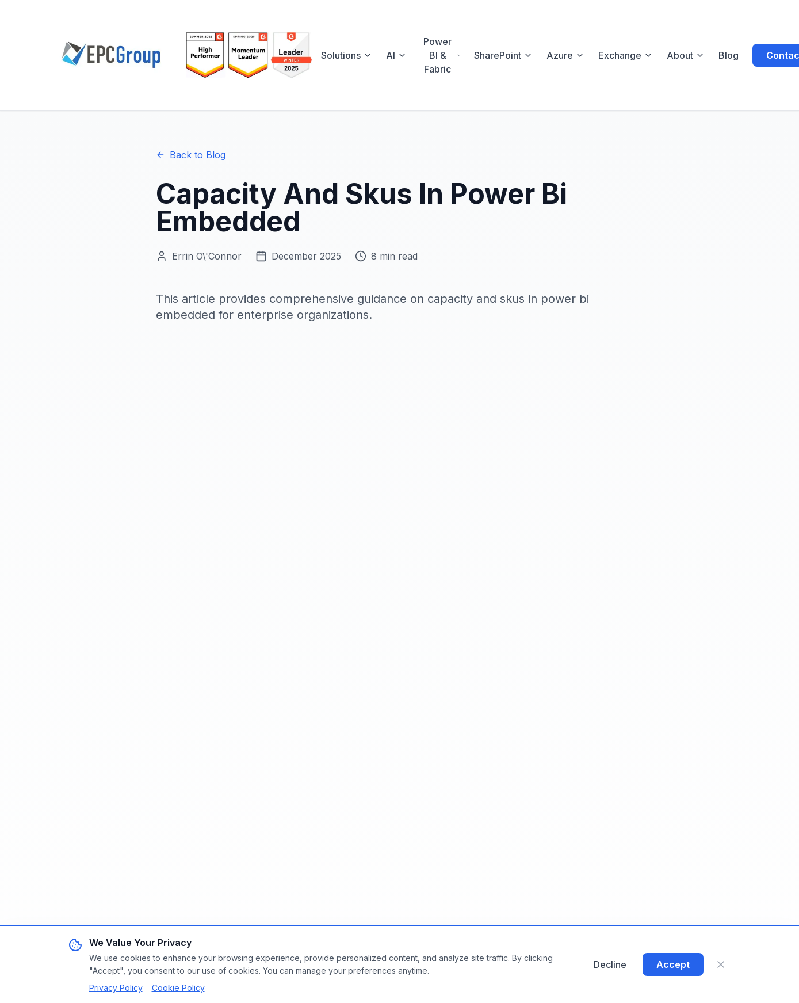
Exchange (625, 55)
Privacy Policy (116, 988)
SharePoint (503, 55)
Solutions (346, 55)
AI (396, 55)
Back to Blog (190, 155)
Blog (728, 55)
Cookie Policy (178, 988)
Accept (673, 964)
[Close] (720, 964)
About (686, 55)
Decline (610, 964)
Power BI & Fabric (441, 55)
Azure (565, 55)
